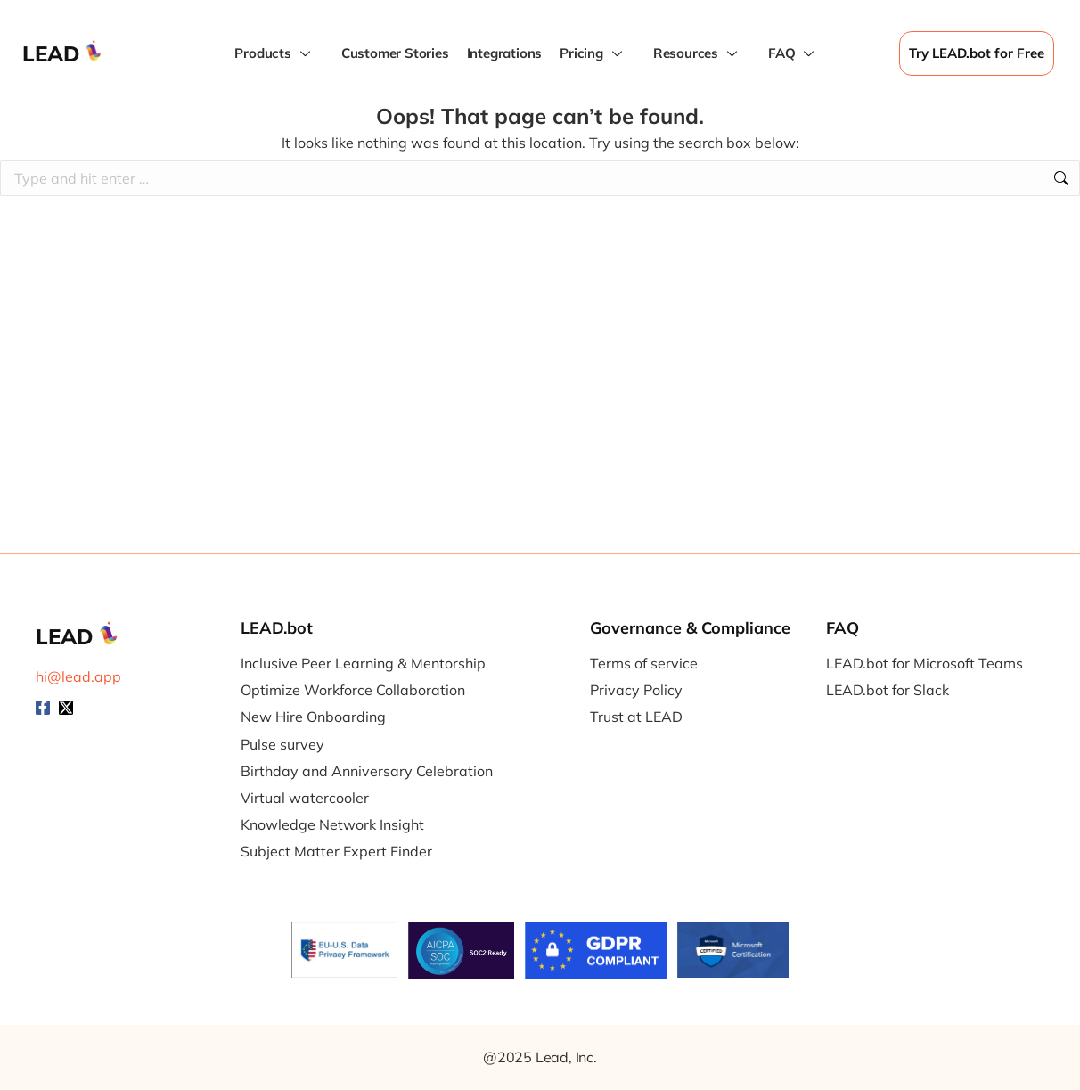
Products (274, 54)
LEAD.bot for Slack (887, 690)
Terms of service (644, 663)
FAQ (793, 54)
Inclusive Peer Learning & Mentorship (363, 663)
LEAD (51, 53)
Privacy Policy (636, 690)
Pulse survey (282, 744)
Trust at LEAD (636, 717)
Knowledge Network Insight (332, 824)
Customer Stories (395, 53)
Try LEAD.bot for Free (976, 53)
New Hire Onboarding (313, 717)
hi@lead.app (78, 676)
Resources (697, 54)
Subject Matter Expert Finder (336, 851)
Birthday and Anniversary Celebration (367, 771)
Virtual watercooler (305, 798)
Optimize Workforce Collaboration (353, 690)
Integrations (505, 53)
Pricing (593, 54)
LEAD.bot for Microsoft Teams (924, 663)
